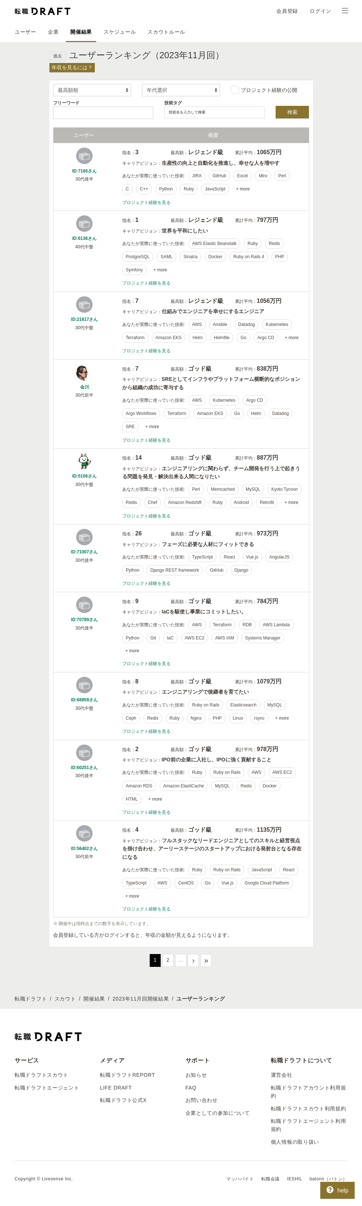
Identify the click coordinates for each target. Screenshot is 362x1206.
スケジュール (120, 32)
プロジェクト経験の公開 (264, 90)
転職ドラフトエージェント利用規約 (308, 1125)
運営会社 (281, 1075)
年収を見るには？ (72, 67)
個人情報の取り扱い (295, 1142)
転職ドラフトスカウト (41, 1075)
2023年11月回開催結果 (141, 999)
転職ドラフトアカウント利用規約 (308, 1092)
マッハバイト (240, 1178)
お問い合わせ (202, 1100)
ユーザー (25, 32)
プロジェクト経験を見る (146, 202)
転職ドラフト (31, 999)
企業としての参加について (218, 1113)
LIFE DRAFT (116, 1088)
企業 (53, 32)
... (181, 960)
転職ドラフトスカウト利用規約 (308, 1109)
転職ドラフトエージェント (47, 1088)
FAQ (191, 1088)
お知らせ (196, 1075)
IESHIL (294, 1178)
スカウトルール (166, 32)
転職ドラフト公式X (123, 1100)
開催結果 (81, 32)
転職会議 (270, 1178)
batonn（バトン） (328, 1178)
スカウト (65, 999)
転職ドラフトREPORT (127, 1075)
